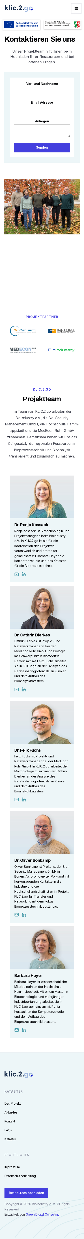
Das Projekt (12, 1104)
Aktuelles (10, 1112)
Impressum (11, 1167)
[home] (17, 8)
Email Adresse (42, 102)
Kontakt (9, 1121)
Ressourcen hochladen (26, 1193)
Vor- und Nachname (42, 84)
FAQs (8, 1130)
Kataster (10, 1139)
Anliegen (42, 121)
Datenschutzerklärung (20, 1176)
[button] (76, 8)
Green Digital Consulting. (43, 1214)
